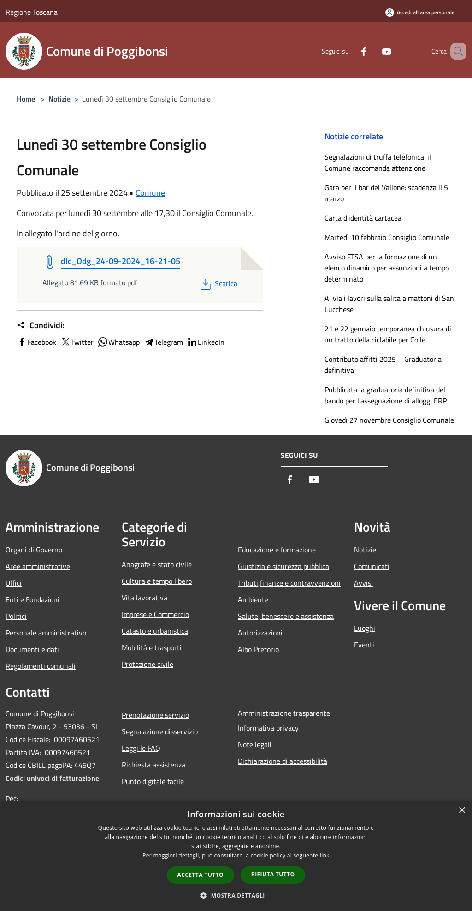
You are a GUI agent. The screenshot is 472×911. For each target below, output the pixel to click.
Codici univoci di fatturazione (52, 778)
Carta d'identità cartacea (362, 217)
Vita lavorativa (144, 597)
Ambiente (253, 599)
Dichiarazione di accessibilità (282, 761)
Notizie (59, 98)
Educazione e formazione (277, 549)
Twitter (77, 342)
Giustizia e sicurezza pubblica (283, 566)
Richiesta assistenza (153, 764)
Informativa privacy (268, 727)
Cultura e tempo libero (157, 581)
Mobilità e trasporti (152, 647)
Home (26, 98)
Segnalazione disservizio (160, 731)
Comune (150, 192)
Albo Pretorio (258, 649)
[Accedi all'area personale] (419, 12)
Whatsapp (118, 342)
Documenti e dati (32, 649)
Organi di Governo (34, 549)
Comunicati (371, 566)
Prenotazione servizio (155, 714)
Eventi (364, 644)
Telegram (163, 342)
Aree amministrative (38, 566)
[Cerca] (455, 51)
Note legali (254, 744)
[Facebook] (350, 51)
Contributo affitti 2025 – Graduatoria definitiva (383, 365)
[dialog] (236, 856)
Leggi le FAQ (141, 748)
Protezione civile (147, 664)
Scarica (217, 283)
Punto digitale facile (153, 781)
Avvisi (363, 582)
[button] (236, 895)
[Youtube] (373, 51)
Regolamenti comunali (41, 665)
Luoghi (364, 628)
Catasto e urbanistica (155, 630)
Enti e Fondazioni (32, 599)
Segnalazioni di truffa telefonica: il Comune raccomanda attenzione (377, 162)
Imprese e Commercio (155, 614)
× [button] (461, 810)
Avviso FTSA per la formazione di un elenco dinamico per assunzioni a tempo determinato (386, 267)
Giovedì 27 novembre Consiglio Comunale (389, 420)
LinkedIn (205, 342)
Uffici (14, 582)
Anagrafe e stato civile (157, 564)
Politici (16, 616)
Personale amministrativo (46, 632)
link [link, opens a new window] (325, 855)
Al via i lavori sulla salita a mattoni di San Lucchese (389, 304)
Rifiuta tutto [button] (273, 874)
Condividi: (40, 325)
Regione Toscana (32, 12)
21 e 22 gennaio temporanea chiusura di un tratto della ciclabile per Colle (387, 334)
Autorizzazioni (260, 632)
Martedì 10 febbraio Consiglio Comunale (386, 237)
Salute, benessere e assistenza (286, 616)
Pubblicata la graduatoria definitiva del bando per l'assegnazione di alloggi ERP (385, 395)
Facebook (36, 342)
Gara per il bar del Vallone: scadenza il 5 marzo (386, 193)
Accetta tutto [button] (200, 875)
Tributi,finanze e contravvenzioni (289, 582)
